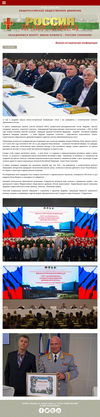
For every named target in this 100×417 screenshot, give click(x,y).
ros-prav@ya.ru (53, 405)
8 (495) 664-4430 (71, 403)
